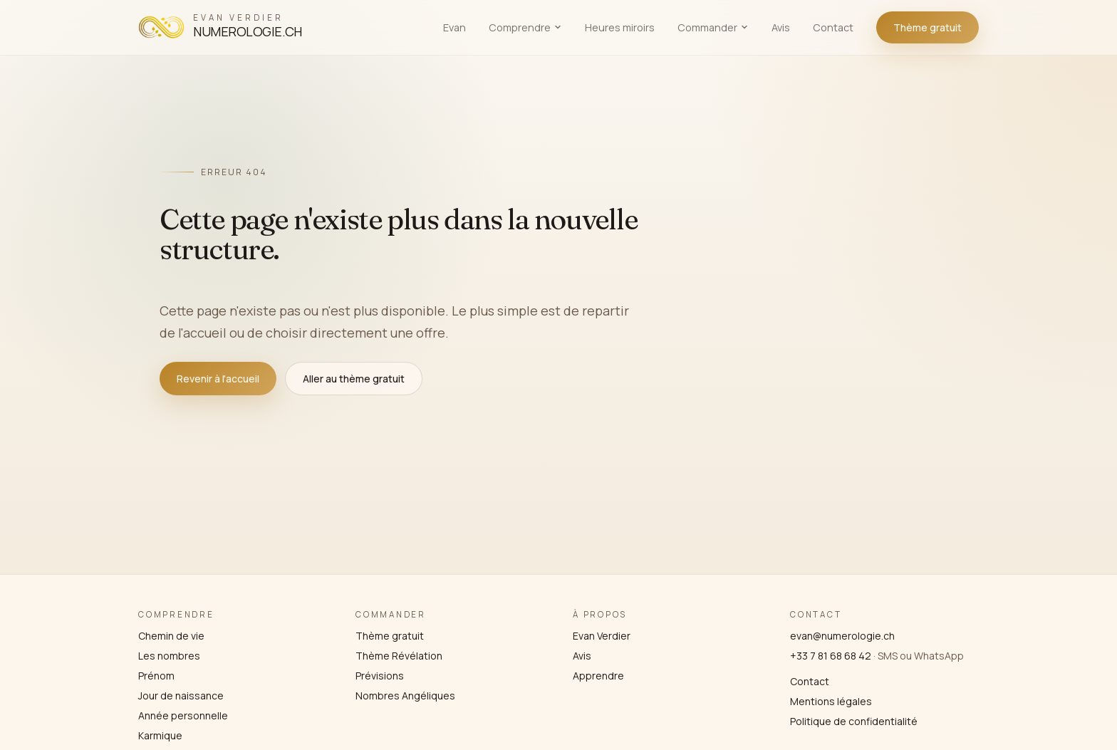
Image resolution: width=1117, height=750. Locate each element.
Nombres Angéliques (405, 695)
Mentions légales (831, 701)
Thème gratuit (927, 27)
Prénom (156, 675)
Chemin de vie (171, 635)
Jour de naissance (181, 695)
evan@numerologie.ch (842, 635)
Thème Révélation (398, 655)
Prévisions (379, 675)
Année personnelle (183, 715)
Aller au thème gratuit (354, 378)
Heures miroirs (620, 27)
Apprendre (598, 675)
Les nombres (169, 655)
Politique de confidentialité (854, 721)
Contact (833, 27)
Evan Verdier (601, 635)
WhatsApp (939, 655)
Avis (780, 27)
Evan (454, 27)
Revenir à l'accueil (218, 378)
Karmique (160, 735)
